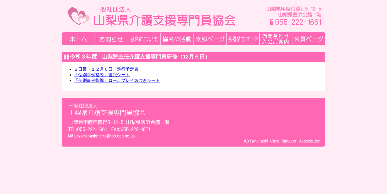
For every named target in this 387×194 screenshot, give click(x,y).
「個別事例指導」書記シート (102, 74)
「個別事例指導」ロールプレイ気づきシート (117, 80)
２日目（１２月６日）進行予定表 (106, 69)
